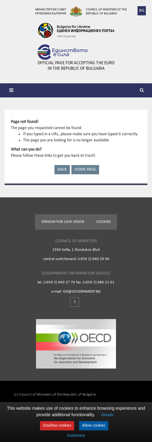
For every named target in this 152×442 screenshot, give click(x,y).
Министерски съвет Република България (50, 11)
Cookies (103, 222)
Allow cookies (93, 425)
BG (141, 10)
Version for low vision (62, 222)
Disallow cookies (57, 425)
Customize (76, 436)
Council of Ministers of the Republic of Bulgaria (106, 11)
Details (107, 415)
